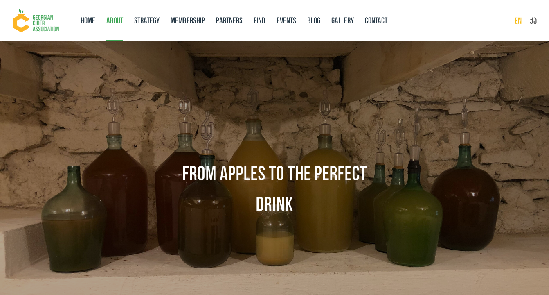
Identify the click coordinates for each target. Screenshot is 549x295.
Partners (229, 20)
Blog (313, 20)
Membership (188, 20)
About (114, 20)
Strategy (147, 20)
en (518, 20)
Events (286, 20)
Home (88, 20)
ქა (533, 20)
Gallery (342, 20)
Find (260, 20)
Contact (376, 20)
